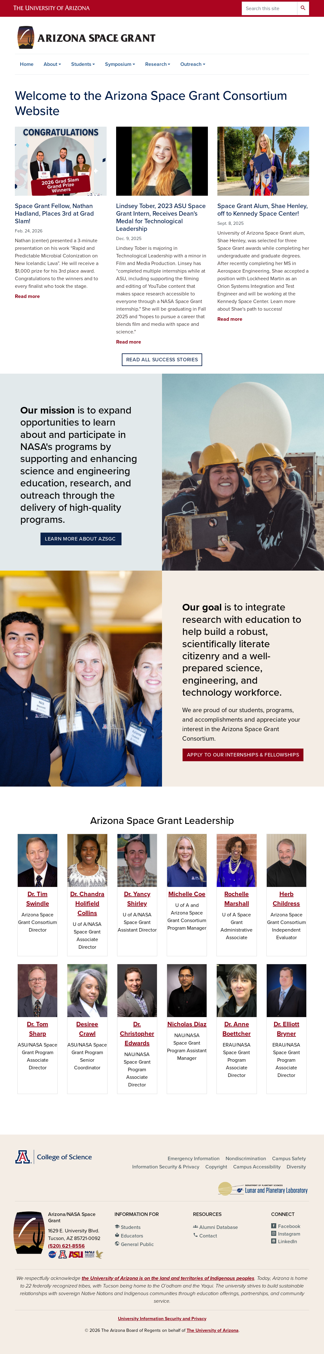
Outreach (191, 64)
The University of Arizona (213, 1330)
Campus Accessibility (257, 1167)
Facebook (289, 1226)
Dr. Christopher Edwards (137, 1034)
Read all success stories (162, 360)
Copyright (216, 1167)
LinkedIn (287, 1241)
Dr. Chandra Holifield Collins (87, 903)
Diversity (296, 1167)
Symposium (118, 64)
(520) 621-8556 (66, 1246)
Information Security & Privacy (165, 1167)
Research (156, 64)
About (50, 64)
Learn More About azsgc (81, 539)
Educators (129, 1235)
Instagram (289, 1234)
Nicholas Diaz (187, 1024)
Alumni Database (215, 1227)
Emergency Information (194, 1158)
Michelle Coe (186, 894)
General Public (134, 1244)
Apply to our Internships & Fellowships (243, 755)
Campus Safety (289, 1158)
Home (27, 64)
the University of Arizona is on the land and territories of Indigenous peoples (168, 1278)
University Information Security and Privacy (162, 1318)
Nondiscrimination (246, 1158)
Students (81, 64)
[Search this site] (269, 8)
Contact (205, 1235)
